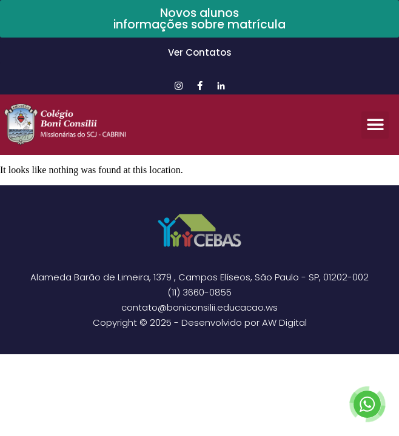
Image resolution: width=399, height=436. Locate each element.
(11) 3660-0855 (199, 292)
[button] (375, 125)
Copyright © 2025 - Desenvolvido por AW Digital (200, 322)
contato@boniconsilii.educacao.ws (199, 307)
